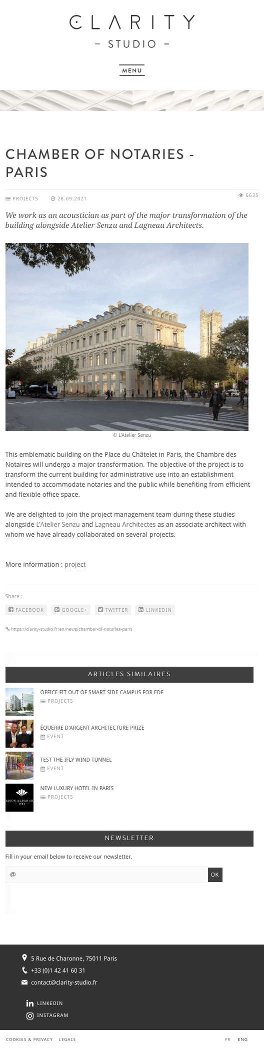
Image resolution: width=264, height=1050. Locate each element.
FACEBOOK (26, 610)
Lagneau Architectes (125, 525)
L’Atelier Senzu (58, 525)
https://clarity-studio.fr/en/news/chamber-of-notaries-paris (71, 629)
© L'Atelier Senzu (132, 435)
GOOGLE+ (71, 610)
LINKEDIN (155, 610)
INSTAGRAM (52, 1016)
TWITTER (113, 610)
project (75, 565)
